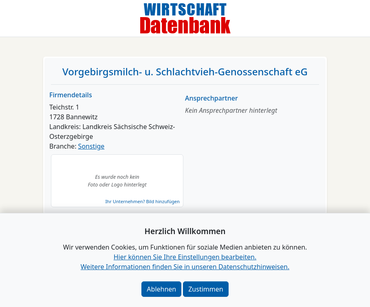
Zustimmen (205, 289)
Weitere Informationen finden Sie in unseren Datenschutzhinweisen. (185, 266)
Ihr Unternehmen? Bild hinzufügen (143, 201)
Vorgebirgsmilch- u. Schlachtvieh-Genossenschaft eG (185, 71)
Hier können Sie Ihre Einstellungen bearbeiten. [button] (185, 256)
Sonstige (91, 146)
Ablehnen (161, 289)
